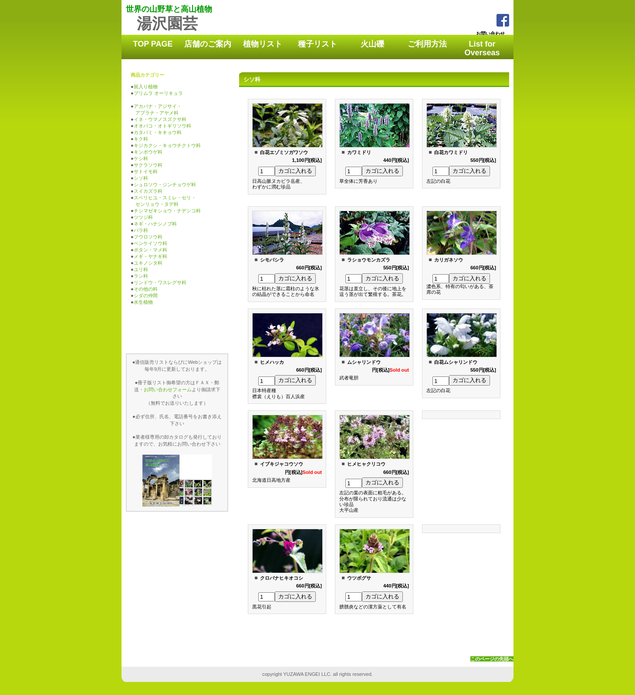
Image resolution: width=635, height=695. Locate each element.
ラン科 (141, 276)
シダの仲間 (146, 295)
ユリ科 (141, 269)
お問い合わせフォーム (168, 389)
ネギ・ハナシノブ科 (155, 223)
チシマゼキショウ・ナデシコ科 (167, 210)
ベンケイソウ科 (150, 243)
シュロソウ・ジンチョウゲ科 (165, 184)
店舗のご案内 (207, 44)
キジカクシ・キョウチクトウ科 (167, 145)
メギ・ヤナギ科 (150, 256)
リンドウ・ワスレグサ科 (160, 282)
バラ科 (141, 230)
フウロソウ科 (148, 236)
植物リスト (262, 44)
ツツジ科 (143, 217)
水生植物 (143, 302)
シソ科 (141, 178)
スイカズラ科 (148, 191)
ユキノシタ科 (148, 262)
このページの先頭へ (491, 658)
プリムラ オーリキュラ (158, 93)
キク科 (141, 138)
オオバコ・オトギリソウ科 (162, 125)
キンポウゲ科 (148, 151)
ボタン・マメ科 (150, 249)
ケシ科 (141, 158)
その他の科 (146, 289)
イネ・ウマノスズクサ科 (160, 119)
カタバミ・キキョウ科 (158, 132)
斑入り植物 (146, 86)
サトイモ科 (146, 171)
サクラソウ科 (148, 165)
